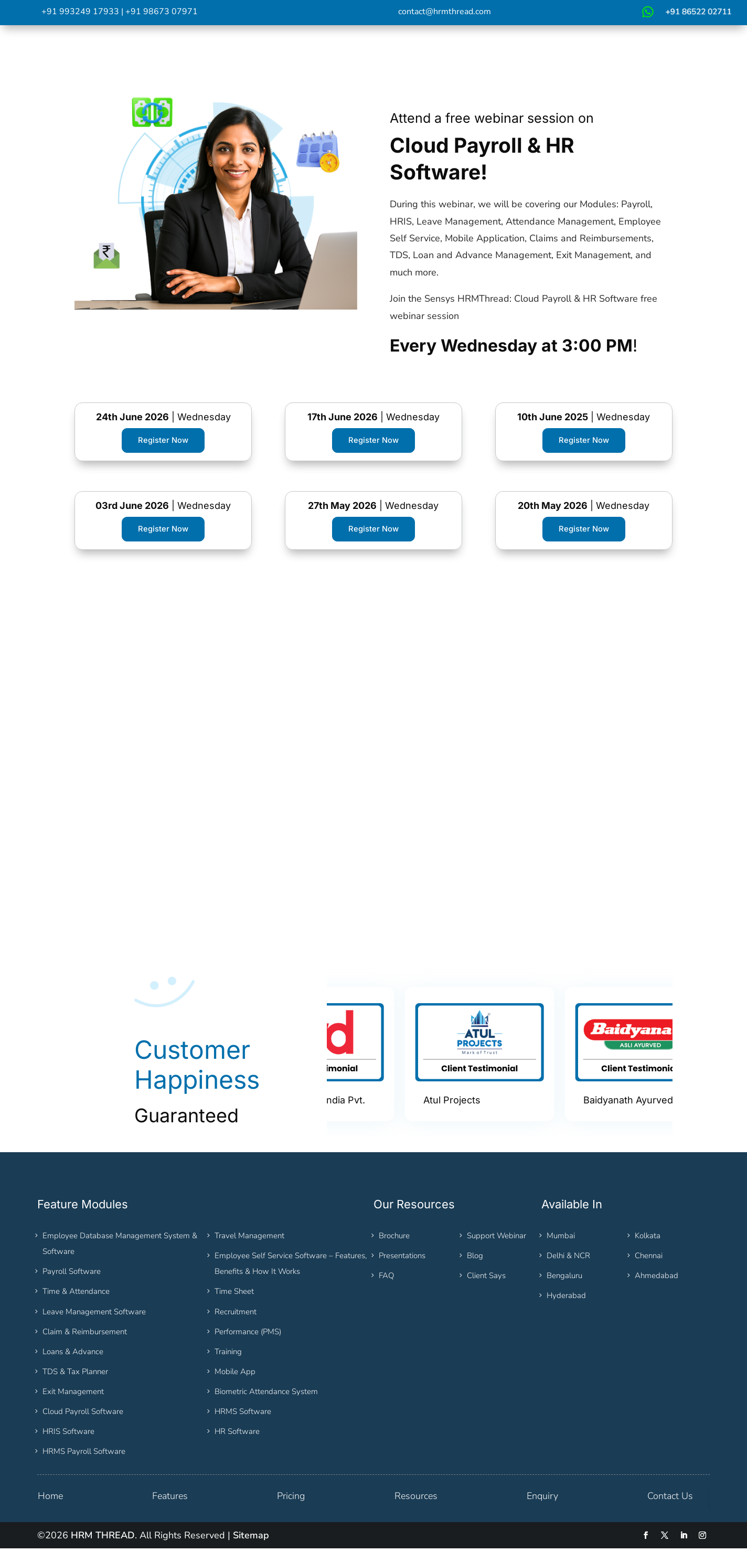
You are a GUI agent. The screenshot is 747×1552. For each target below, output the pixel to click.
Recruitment (236, 1315)
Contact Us (670, 1499)
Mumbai (561, 1239)
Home (50, 1499)
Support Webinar (496, 1239)
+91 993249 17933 (80, 11)
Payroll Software (71, 1275)
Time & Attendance (76, 1295)
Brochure (394, 1239)
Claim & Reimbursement (84, 1335)
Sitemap (251, 1539)
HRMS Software (243, 1415)
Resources (415, 1499)
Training (228, 1354)
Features (170, 1499)
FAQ (386, 1279)
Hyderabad (566, 1299)
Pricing (291, 1499)
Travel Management (249, 1239)
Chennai (649, 1259)
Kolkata (647, 1239)
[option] (407, 1058)
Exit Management (73, 1395)
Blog (475, 1259)
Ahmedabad (656, 1279)
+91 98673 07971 (161, 11)
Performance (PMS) (248, 1335)
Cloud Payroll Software (82, 1415)
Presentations (402, 1259)
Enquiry (542, 1499)
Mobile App (235, 1375)
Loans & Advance (72, 1354)
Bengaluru (564, 1279)
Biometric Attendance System (266, 1395)
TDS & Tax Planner (75, 1375)
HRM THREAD (103, 1539)
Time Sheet (234, 1295)
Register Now (163, 440)
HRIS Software (68, 1435)
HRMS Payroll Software (83, 1455)
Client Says (486, 1279)
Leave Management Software (94, 1315)
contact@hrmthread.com (444, 11)
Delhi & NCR (568, 1259)
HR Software (237, 1435)
